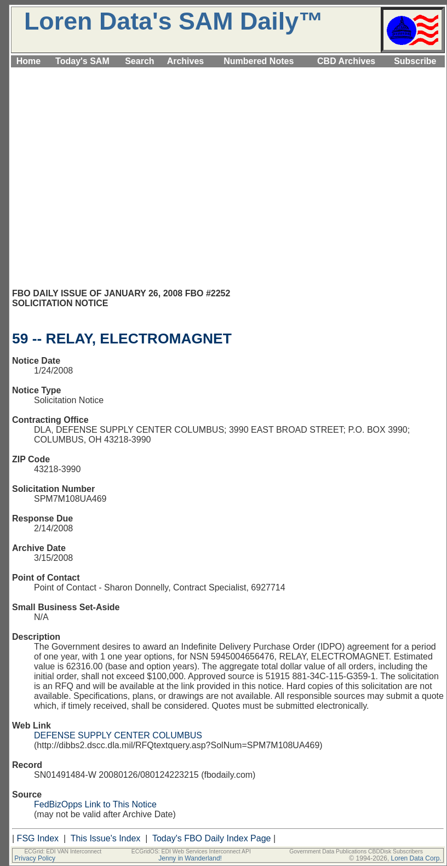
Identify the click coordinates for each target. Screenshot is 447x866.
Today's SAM (82, 61)
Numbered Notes (259, 61)
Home (28, 61)
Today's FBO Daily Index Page (211, 838)
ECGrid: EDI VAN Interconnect (62, 851)
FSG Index (38, 838)
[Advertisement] (102, 182)
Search (139, 61)
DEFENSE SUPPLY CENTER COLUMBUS (118, 735)
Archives (185, 61)
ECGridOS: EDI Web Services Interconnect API (191, 851)
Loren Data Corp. (416, 858)
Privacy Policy (34, 858)
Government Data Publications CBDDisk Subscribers (356, 851)
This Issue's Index (106, 838)
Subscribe (415, 61)
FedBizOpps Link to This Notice (95, 804)
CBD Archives (346, 61)
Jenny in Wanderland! (190, 858)
